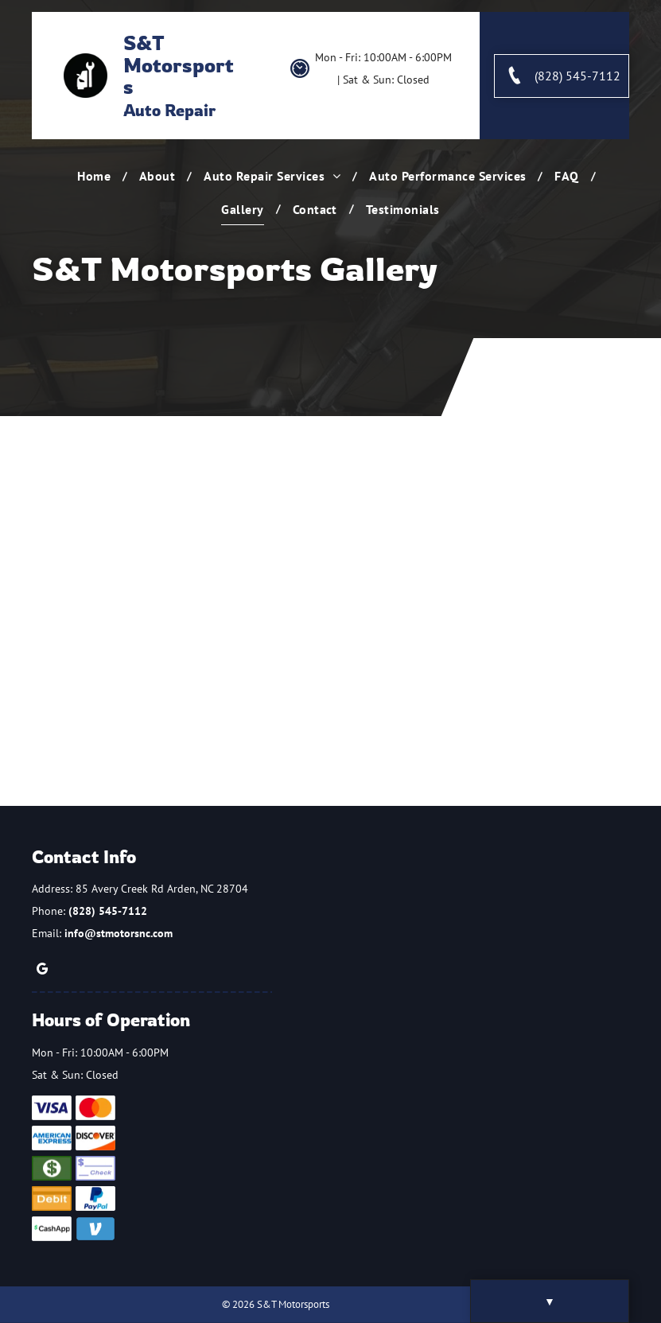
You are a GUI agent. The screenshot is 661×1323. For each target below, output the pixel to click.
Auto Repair (169, 110)
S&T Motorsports (178, 64)
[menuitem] (96, 175)
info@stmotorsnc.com (118, 933)
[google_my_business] (42, 971)
